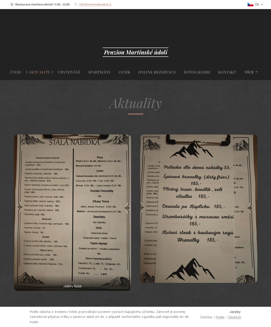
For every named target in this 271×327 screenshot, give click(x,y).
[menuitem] (17, 72)
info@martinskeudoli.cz (95, 4)
